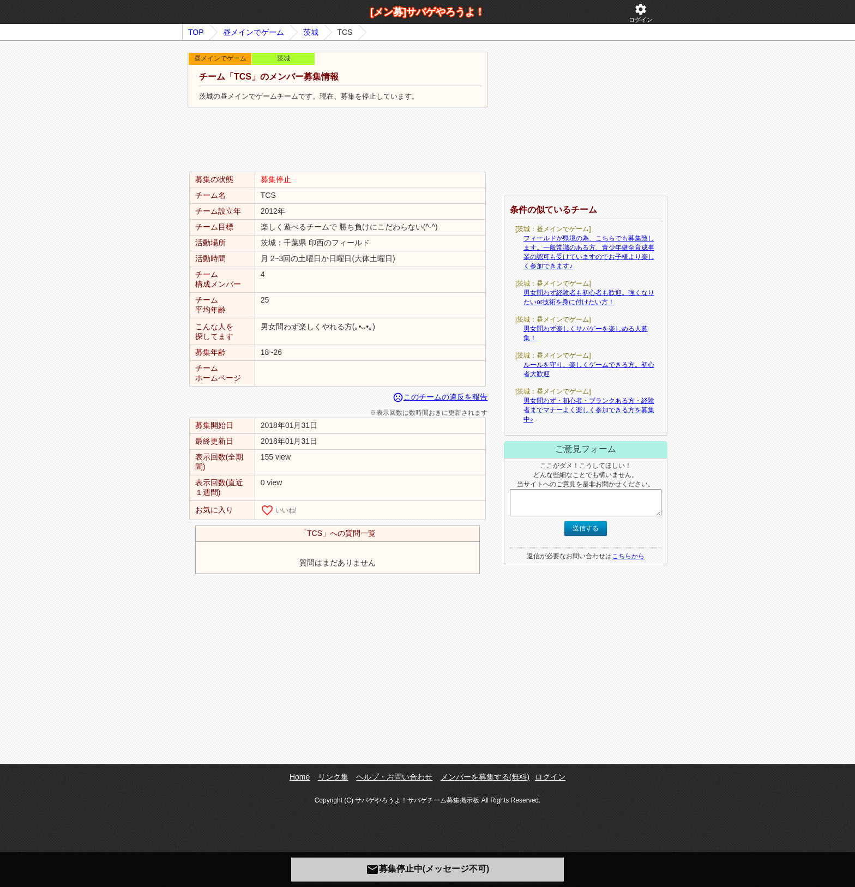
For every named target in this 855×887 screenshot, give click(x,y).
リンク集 (333, 777)
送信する (586, 528)
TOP (196, 32)
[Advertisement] (337, 140)
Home (300, 777)
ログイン (641, 13)
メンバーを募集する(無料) (485, 777)
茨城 (310, 32)
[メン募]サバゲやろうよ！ (427, 12)
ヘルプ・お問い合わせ (394, 777)
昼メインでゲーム (253, 32)
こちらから (628, 556)
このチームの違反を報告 (440, 397)
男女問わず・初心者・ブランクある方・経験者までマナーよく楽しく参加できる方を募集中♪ (588, 410)
